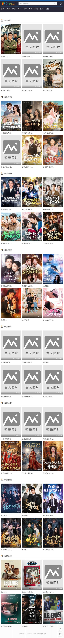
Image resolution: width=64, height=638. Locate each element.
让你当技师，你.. (6, 209)
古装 (36, 9)
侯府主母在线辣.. (27, 286)
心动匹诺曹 (25, 320)
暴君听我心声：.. (27, 243)
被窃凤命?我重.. (48, 56)
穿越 (14, 9)
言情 (25, 9)
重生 (8, 9)
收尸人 (24, 550)
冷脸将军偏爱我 (6, 439)
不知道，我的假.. (27, 473)
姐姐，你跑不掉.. (48, 320)
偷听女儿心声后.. (6, 286)
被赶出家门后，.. (6, 243)
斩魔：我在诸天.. (6, 167)
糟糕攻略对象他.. (27, 133)
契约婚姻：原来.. (48, 515)
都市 (30, 9)
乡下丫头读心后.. (27, 362)
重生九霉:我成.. (48, 90)
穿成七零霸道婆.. (48, 167)
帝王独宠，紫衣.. (48, 439)
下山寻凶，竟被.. (48, 243)
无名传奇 (4, 592)
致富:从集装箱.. (48, 397)
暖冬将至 (46, 362)
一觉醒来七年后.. (6, 133)
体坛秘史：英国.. (27, 592)
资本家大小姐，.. (48, 592)
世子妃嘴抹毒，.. (6, 473)
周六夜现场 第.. (6, 362)
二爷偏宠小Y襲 (26, 439)
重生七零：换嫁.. (27, 90)
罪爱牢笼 (4, 320)
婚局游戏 (25, 515)
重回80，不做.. (5, 90)
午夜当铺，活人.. (6, 550)
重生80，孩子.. (5, 56)
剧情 (47, 9)
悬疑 (41, 9)
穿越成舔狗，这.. (27, 167)
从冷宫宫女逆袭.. (48, 473)
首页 (2, 9)
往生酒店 (4, 515)
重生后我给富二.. (27, 56)
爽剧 (19, 9)
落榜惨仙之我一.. (27, 397)
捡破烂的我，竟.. (48, 209)
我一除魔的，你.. (48, 550)
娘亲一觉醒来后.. (48, 133)
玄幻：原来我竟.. (27, 209)
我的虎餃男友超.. (6, 397)
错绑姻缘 (46, 286)
